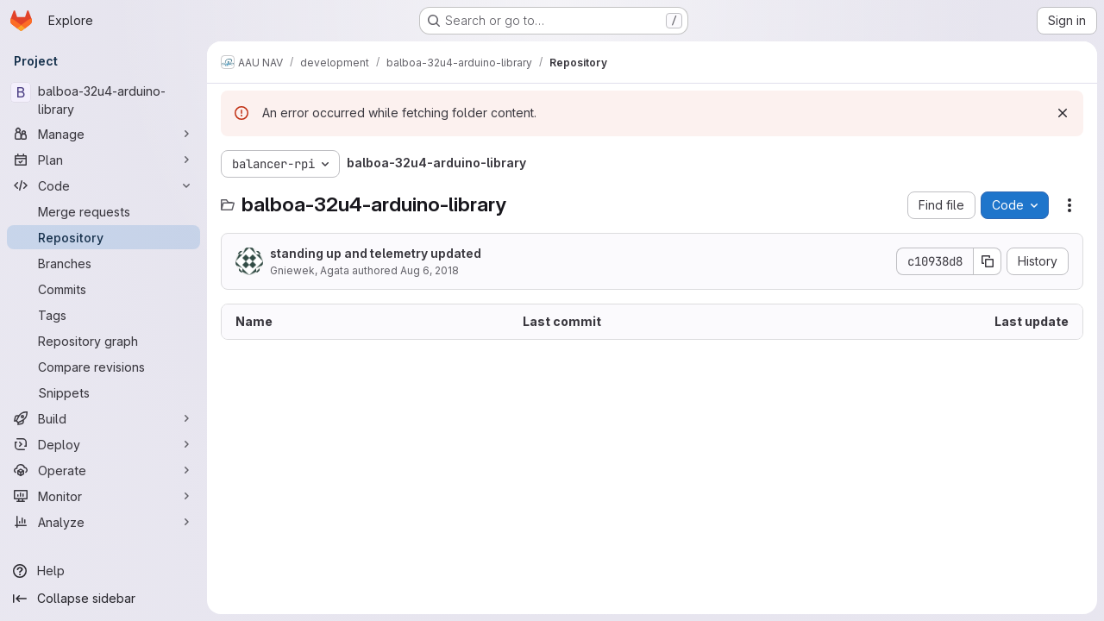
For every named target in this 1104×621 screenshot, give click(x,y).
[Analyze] (103, 522)
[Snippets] (103, 392)
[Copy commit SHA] (987, 261)
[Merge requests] (103, 211)
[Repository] (103, 237)
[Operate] (103, 470)
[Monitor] (103, 496)
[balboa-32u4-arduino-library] (103, 100)
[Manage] (103, 134)
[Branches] (103, 263)
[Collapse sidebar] (103, 598)
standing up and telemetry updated (375, 253)
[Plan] (103, 159)
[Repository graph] (103, 341)
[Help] (103, 571)
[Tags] (103, 315)
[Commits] (103, 289)
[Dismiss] (1062, 113)
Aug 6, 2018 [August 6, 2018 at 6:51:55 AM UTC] (429, 270)
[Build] (103, 418)
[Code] (103, 185)
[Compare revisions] (103, 366)
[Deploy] (103, 444)
